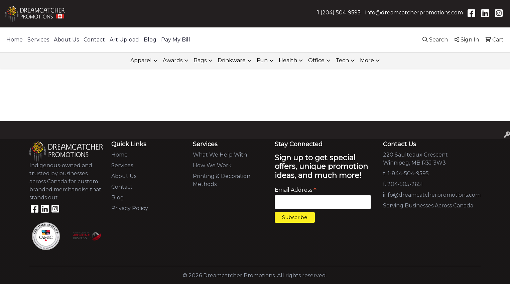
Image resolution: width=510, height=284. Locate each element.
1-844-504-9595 (408, 173)
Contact (94, 39)
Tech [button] (342, 60)
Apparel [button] (141, 60)
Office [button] (316, 60)
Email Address (295, 190)
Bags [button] (200, 60)
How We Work (212, 165)
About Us (66, 39)
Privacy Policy (129, 208)
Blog (150, 39)
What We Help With (220, 155)
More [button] (367, 60)
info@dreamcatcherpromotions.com (414, 12)
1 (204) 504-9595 (339, 12)
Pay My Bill (175, 39)
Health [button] (288, 60)
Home (14, 39)
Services (38, 39)
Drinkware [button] (232, 60)
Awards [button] (172, 60)
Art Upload (124, 39)
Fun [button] (262, 60)
